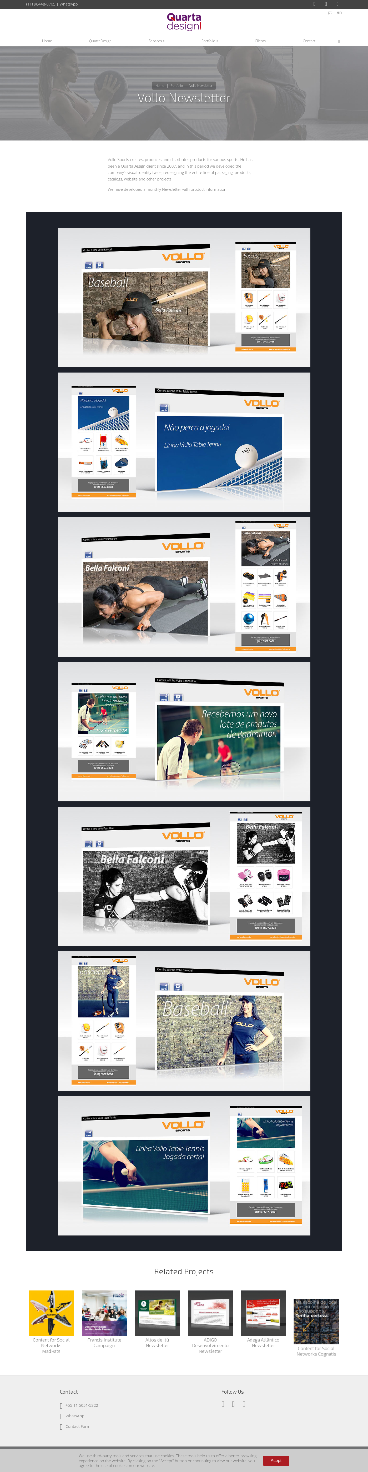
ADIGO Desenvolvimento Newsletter (210, 1345)
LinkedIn (339, 4)
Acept (276, 1460)
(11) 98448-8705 (41, 4)
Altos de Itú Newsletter (157, 1342)
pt (330, 12)
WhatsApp (69, 4)
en (339, 12)
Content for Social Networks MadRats (51, 1345)
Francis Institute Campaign (104, 1342)
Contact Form (77, 1426)
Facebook (316, 4)
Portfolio (177, 85)
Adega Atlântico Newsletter (263, 1342)
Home (159, 85)
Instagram (327, 4)
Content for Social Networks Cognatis (316, 1342)
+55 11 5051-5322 (81, 1405)
